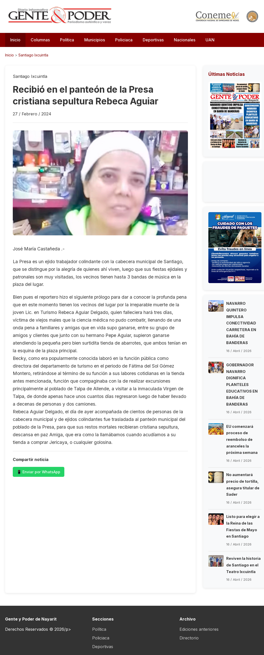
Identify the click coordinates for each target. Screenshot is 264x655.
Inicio (15, 39)
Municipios (94, 39)
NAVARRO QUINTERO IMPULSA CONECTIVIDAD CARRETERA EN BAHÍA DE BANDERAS (241, 323)
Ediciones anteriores (199, 629)
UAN (210, 39)
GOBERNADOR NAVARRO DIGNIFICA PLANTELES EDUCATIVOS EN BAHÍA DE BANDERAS (242, 384)
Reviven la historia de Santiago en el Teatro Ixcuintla (243, 565)
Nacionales (184, 39)
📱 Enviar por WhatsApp (38, 472)
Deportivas (153, 39)
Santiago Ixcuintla (33, 55)
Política (67, 39)
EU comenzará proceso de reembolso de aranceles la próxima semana (242, 439)
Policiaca (124, 39)
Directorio (189, 637)
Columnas (40, 39)
